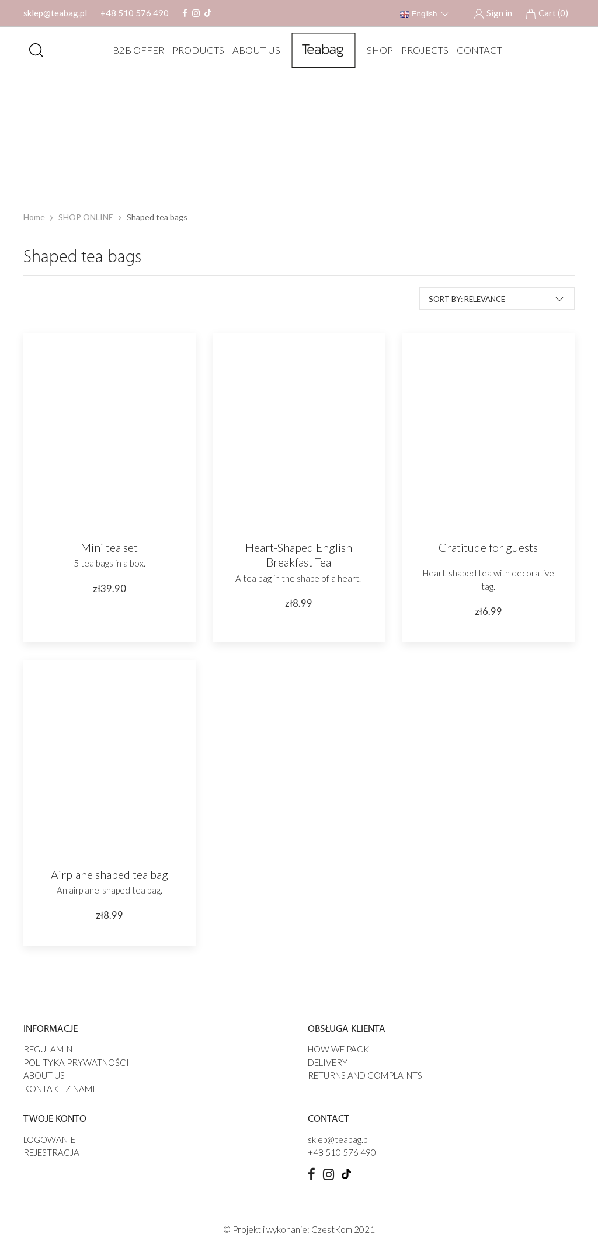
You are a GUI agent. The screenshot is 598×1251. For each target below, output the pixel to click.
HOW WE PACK (338, 1049)
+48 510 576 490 (134, 13)
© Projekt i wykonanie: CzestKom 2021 (299, 1229)
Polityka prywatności (76, 1062)
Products (195, 50)
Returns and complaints (365, 1075)
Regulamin (47, 1049)
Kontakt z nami (59, 1088)
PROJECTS (422, 50)
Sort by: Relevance (497, 298)
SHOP (377, 50)
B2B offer (135, 50)
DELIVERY (327, 1062)
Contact (476, 50)
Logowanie (49, 1139)
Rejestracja (51, 1152)
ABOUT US (253, 50)
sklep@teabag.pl (55, 13)
